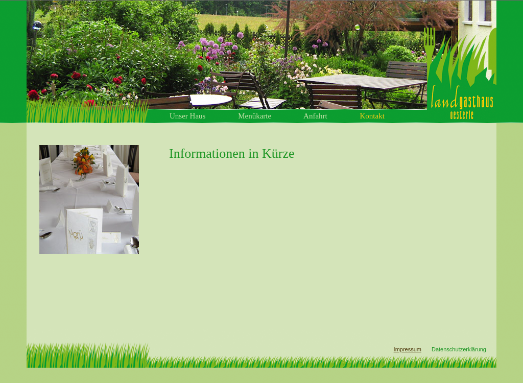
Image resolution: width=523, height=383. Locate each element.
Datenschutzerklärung (459, 349)
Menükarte (254, 116)
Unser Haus (187, 116)
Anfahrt (315, 116)
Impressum (407, 349)
